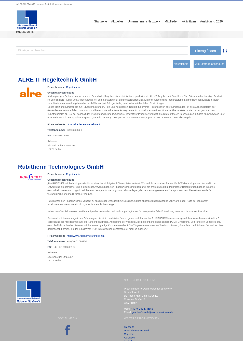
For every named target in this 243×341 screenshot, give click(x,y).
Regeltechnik (73, 87)
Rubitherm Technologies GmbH (61, 166)
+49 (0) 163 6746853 (142, 308)
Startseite (129, 327)
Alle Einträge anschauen (209, 63)
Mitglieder (129, 334)
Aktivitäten (129, 337)
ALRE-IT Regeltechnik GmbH (57, 79)
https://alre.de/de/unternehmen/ (83, 124)
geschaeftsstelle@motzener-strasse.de (55, 4)
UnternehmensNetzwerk (136, 330)
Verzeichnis (181, 63)
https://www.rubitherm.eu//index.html (86, 235)
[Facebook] (67, 330)
